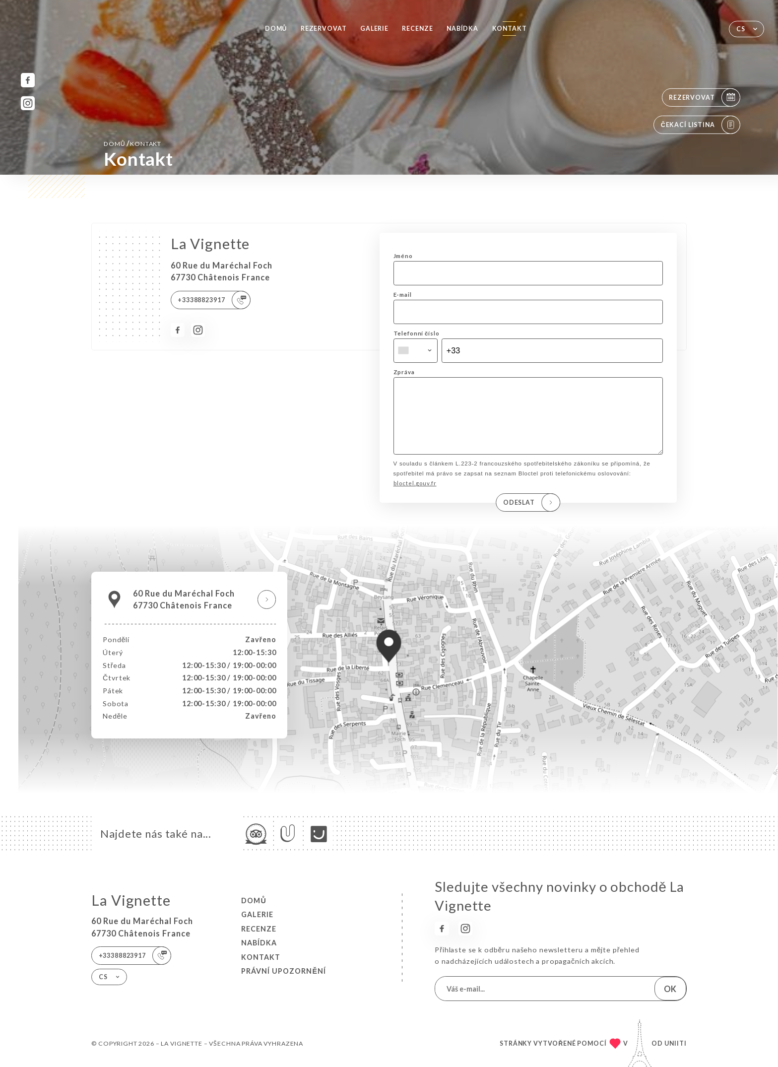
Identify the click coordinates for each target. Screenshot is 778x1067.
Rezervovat (324, 28)
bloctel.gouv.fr (415, 497)
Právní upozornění (283, 971)
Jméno (403, 256)
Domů (276, 28)
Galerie (374, 28)
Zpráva (404, 372)
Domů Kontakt (132, 143)
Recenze (417, 28)
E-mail (402, 294)
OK (670, 989)
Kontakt (509, 28)
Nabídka (462, 28)
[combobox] (415, 350)
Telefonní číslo (416, 333)
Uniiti (675, 1043)
